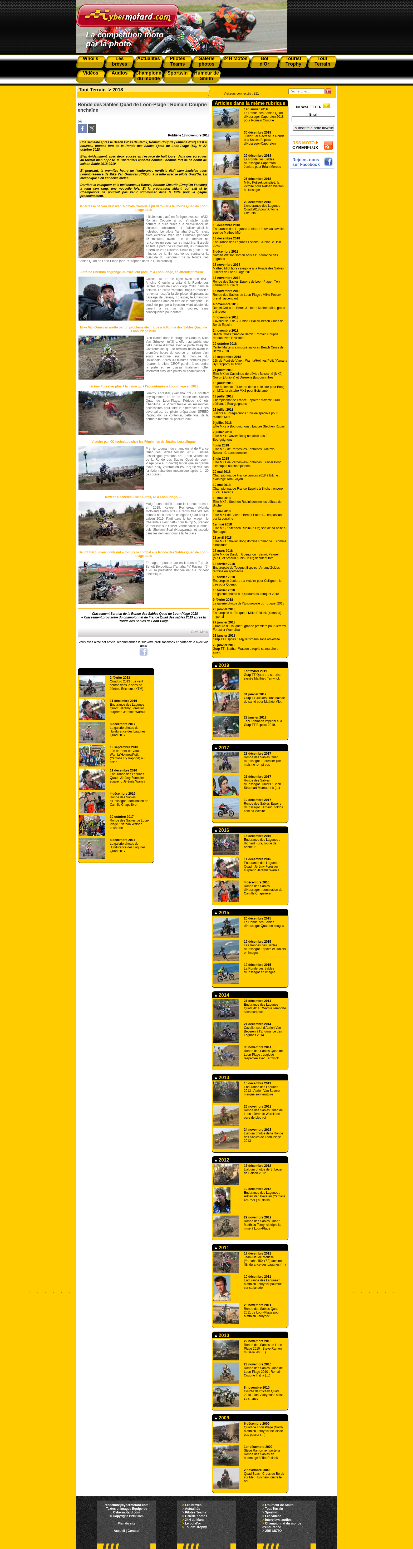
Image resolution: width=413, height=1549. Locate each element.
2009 (222, 1417)
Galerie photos (196, 1516)
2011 (222, 1247)
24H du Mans (194, 1520)
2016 (222, 830)
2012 (222, 1160)
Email (313, 114)
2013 (222, 1077)
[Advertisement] (313, 249)
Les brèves (193, 1505)
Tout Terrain (92, 89)
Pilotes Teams (195, 1512)
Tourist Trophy (196, 1527)
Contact (134, 1531)
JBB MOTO (273, 1531)
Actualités (192, 1509)
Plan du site (126, 1523)
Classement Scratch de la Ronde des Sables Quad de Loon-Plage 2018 (145, 614)
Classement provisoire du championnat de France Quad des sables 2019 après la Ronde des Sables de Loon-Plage (145, 619)
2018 (117, 89)
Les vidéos (273, 1516)
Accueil (119, 1531)
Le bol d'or (193, 1523)
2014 (222, 995)
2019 (222, 665)
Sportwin (271, 1512)
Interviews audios (278, 1520)
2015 (222, 912)
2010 (222, 1335)
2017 (222, 747)
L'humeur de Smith (279, 1505)
